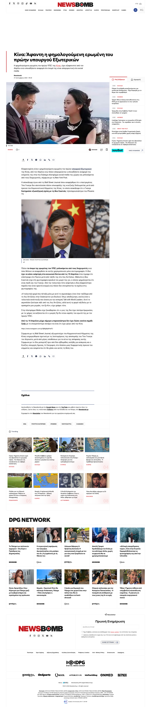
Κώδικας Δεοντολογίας (68, 652)
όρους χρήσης (115, 632)
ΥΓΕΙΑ (65, 10)
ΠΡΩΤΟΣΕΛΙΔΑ (105, 10)
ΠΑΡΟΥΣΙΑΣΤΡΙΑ (66, 424)
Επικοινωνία (111, 652)
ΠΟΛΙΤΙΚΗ (48, 10)
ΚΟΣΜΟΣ (71, 10)
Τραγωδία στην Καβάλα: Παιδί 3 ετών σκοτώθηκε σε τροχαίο (124, 112)
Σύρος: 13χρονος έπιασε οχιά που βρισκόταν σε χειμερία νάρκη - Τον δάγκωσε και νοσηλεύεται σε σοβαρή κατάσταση (18, 460)
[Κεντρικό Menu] (142, 10)
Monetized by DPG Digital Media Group (82, 682)
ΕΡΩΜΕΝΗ (54, 424)
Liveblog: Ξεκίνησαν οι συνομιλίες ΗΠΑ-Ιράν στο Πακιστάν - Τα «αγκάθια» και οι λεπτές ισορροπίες (126, 122)
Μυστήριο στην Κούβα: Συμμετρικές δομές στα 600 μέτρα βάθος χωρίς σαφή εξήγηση (126, 132)
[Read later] (106, 150)
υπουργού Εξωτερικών (82, 169)
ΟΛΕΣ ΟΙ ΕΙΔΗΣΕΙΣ (30, 10)
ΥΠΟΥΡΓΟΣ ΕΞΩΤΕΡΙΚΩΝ (38, 424)
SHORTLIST (116, 10)
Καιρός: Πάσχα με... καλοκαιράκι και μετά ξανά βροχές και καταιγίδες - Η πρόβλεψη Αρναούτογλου (95, 459)
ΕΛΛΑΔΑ (40, 10)
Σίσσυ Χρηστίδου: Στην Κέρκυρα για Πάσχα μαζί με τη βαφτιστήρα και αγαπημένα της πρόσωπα (19, 591)
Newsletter (36, 413)
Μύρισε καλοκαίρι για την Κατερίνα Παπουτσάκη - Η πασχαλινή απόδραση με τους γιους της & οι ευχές (102, 591)
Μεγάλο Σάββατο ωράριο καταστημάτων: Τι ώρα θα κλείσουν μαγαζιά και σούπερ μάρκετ (44, 459)
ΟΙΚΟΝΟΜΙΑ (57, 10)
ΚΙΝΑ (24, 424)
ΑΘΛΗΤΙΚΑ (80, 10)
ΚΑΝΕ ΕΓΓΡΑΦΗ (110, 642)
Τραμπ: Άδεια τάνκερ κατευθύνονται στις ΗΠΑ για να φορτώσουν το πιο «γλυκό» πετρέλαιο (125, 101)
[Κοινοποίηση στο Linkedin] (45, 160)
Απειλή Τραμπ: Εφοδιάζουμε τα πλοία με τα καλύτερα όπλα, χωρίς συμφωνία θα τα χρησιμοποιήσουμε (102, 551)
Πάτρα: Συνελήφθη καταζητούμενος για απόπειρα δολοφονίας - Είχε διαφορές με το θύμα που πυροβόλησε (126, 90)
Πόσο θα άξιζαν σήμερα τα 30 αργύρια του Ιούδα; (96, 492)
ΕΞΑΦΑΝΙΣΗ (79, 424)
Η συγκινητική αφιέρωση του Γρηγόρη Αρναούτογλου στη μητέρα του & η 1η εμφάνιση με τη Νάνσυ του (47, 551)
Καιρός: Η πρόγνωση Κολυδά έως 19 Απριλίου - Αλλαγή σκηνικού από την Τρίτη (44, 493)
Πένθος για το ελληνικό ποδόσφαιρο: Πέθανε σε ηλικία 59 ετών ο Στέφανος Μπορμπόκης (17, 494)
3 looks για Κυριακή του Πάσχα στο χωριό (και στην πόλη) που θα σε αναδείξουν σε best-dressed (75, 593)
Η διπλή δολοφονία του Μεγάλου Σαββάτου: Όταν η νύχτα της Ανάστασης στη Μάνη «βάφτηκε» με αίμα (70, 494)
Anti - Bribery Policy (98, 652)
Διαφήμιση (121, 652)
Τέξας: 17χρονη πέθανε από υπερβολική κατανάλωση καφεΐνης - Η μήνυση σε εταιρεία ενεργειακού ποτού (131, 593)
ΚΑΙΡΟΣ (96, 10)
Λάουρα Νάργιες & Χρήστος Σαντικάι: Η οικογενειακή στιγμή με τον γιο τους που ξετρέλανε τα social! (75, 551)
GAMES (124, 10)
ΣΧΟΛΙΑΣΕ (93, 150)
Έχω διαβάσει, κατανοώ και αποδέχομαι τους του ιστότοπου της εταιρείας (110, 632)
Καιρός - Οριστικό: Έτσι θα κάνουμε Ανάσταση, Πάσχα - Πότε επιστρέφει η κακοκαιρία (48, 591)
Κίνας (58, 66)
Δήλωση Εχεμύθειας (53, 652)
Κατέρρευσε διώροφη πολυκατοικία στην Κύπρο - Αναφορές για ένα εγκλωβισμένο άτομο (70, 459)
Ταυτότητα (30, 652)
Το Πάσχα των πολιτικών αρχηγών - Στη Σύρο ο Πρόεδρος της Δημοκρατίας (19, 549)
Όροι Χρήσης (40, 652)
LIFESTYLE (88, 10)
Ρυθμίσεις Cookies (83, 652)
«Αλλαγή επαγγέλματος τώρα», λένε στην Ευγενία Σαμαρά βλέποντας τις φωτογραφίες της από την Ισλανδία (130, 551)
